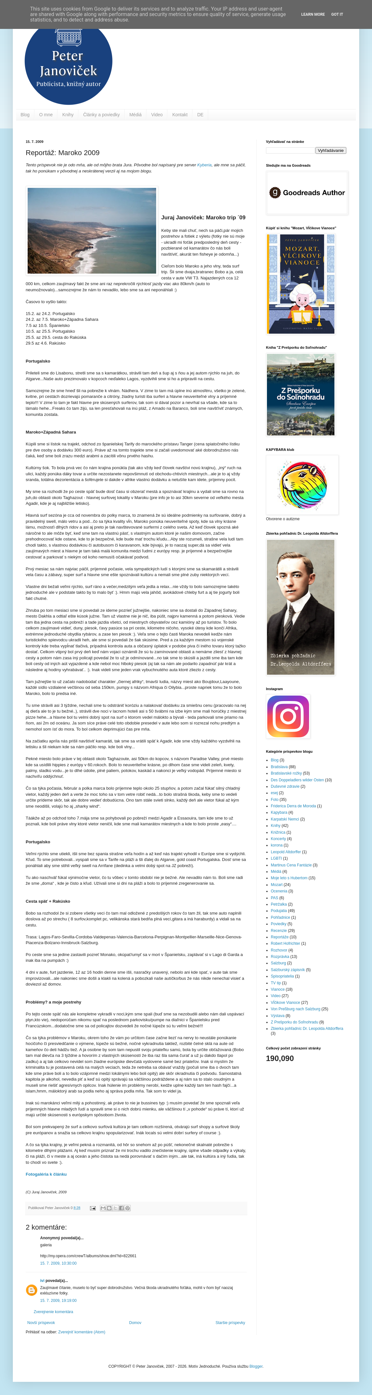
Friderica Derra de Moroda (293, 806)
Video (157, 114)
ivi (42, 1280)
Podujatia (279, 910)
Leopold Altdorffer (286, 852)
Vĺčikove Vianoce (285, 1002)
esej (274, 793)
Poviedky (279, 924)
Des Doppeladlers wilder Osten (297, 780)
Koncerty (278, 839)
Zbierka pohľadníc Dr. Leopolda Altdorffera (307, 1028)
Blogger (255, 1366)
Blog (25, 114)
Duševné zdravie (285, 786)
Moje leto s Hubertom (289, 878)
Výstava (278, 1015)
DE (200, 114)
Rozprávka (280, 956)
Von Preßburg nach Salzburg (295, 1009)
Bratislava (279, 767)
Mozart (277, 884)
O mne (46, 114)
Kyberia (204, 164)
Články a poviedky (101, 114)
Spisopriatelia (282, 976)
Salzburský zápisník (288, 970)
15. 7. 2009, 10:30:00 (58, 1263)
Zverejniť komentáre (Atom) (81, 1332)
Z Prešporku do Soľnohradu (294, 1022)
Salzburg (278, 963)
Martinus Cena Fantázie (291, 865)
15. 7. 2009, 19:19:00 (58, 1300)
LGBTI (276, 858)
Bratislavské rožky (286, 773)
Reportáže (279, 937)
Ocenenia (279, 891)
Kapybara (279, 812)
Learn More (313, 14)
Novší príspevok (41, 1322)
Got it (337, 14)
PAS (274, 898)
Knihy (68, 114)
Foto (275, 799)
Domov (135, 1322)
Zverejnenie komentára (53, 1312)
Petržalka (279, 904)
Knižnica (278, 832)
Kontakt (179, 114)
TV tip (276, 983)
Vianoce (278, 989)
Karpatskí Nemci (285, 819)
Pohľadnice (280, 917)
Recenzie (279, 930)
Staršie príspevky (230, 1322)
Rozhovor (279, 950)
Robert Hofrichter (285, 943)
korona (277, 845)
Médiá (135, 114)
